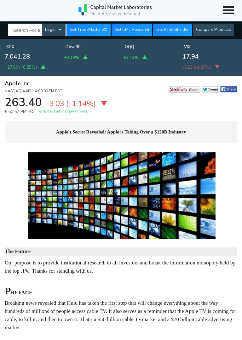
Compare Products (213, 29)
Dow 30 (73, 47)
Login (50, 29)
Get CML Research (132, 29)
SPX (10, 47)
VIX (187, 47)
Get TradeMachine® (88, 29)
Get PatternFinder (172, 29)
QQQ (129, 47)
